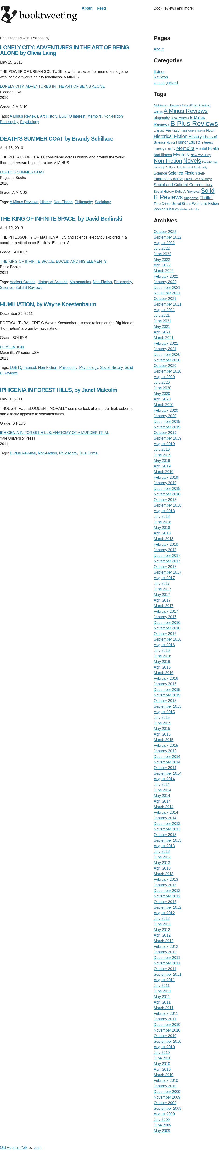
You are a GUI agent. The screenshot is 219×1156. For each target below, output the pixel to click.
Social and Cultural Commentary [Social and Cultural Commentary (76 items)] (183, 184)
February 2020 (166, 410)
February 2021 (166, 343)
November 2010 (167, 1030)
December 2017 (167, 556)
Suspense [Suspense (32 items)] (191, 198)
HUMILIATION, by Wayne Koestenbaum (48, 304)
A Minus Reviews (24, 116)
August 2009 (164, 1114)
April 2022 (162, 265)
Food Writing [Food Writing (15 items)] (188, 130)
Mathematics (80, 282)
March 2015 (164, 740)
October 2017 (165, 567)
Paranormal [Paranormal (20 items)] (209, 161)
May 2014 (162, 796)
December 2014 (167, 757)
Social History (111, 368)
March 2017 (164, 606)
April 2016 (162, 667)
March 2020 (164, 405)
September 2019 (167, 438)
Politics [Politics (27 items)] (170, 167)
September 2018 (167, 505)
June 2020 (162, 388)
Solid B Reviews (28, 287)
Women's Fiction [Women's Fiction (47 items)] (205, 203)
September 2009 (167, 1108)
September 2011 (167, 974)
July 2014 (162, 784)
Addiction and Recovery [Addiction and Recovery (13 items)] (167, 105)
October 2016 (165, 634)
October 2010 (165, 1036)
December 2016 (167, 623)
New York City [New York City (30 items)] (201, 155)
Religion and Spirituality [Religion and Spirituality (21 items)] (192, 167)
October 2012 (165, 902)
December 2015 (167, 690)
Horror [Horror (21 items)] (171, 142)
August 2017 (164, 578)
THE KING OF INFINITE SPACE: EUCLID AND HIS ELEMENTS (53, 261)
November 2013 (167, 829)
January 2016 (165, 684)
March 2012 (164, 941)
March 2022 (164, 271)
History (46, 202)
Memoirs (94, 116)
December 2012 (167, 891)
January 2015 (165, 751)
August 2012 (164, 913)
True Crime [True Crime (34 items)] (162, 203)
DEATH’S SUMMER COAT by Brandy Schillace (56, 138)
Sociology (103, 202)
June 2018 (162, 522)
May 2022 (162, 260)
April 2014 (162, 801)
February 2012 (166, 946)
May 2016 (162, 662)
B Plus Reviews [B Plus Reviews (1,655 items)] (194, 123)
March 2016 (164, 673)
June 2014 (162, 790)
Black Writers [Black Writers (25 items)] (180, 118)
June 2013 (162, 857)
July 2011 (162, 986)
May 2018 (162, 528)
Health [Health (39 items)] (211, 130)
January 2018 (165, 550)
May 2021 (162, 327)
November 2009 (167, 1097)
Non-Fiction (113, 116)
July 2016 (162, 650)
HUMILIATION (12, 347)
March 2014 (164, 807)
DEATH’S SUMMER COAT (22, 172)
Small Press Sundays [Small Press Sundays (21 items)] (198, 179)
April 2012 (162, 935)
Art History (48, 116)
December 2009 (167, 1092)
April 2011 (162, 1002)
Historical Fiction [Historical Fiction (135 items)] (170, 136)
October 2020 (165, 366)
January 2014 (165, 818)
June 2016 (162, 656)
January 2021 (165, 349)
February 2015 (166, 745)
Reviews (161, 77)
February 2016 (166, 678)
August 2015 (164, 712)
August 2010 (164, 1047)
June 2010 (162, 1058)
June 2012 (162, 924)
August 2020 (164, 377)
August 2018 (164, 511)
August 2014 (164, 779)
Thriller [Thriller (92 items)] (206, 197)
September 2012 (167, 907)
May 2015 (162, 729)
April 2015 (162, 734)
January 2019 (165, 483)
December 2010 (167, 1025)
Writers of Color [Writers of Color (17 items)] (189, 209)
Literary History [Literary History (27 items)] (164, 149)
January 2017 (165, 617)
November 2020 (167, 360)
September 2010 (167, 1041)
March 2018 (164, 539)
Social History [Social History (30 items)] (164, 191)
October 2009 (165, 1103)
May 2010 (162, 1064)
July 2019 (162, 449)
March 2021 (164, 338)
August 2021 (164, 310)
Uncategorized (166, 83)
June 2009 (162, 1125)
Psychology (29, 122)
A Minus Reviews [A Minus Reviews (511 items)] (186, 111)
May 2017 (162, 595)
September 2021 (167, 304)
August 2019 (164, 444)
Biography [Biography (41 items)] (162, 118)
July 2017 (162, 583)
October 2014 (165, 768)
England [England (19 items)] (159, 130)
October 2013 (165, 835)
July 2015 (162, 717)
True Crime (88, 453)
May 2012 (162, 930)
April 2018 (162, 533)
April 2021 (162, 332)
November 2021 (167, 293)
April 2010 (162, 1069)
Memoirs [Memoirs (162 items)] (185, 148)
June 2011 (162, 991)
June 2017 (162, 589)
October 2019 (165, 433)
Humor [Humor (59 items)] (182, 142)
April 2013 (162, 868)
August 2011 (164, 980)
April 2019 (162, 466)
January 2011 (165, 1019)
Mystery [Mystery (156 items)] (181, 154)
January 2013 (165, 885)
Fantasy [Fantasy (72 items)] (172, 130)
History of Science (53, 282)
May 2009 (162, 1131)
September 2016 (167, 639)
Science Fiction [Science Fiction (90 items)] (182, 173)
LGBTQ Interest (72, 116)
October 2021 (165, 299)
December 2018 (167, 489)
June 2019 (162, 455)
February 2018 (166, 544)
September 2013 (167, 840)
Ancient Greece (22, 282)
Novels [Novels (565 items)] (192, 160)
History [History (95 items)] (195, 136)
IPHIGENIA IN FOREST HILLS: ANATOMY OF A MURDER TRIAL (54, 433)
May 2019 (162, 461)
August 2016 (164, 645)
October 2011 (165, 969)
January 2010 (165, 1086)
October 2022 (165, 232)
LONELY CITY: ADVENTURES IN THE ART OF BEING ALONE (52, 86)
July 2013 (162, 852)
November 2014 (167, 762)
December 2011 (167, 958)
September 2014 (167, 773)
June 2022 (162, 254)
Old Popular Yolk (13, 1147)
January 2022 (165, 282)
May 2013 (162, 863)
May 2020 (162, 394)
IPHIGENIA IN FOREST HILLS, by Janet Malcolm (58, 390)
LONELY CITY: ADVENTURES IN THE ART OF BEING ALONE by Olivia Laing (64, 50)
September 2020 (167, 371)
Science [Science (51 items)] (160, 173)
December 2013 (167, 824)
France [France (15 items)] (201, 130)
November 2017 (167, 561)
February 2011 (166, 1013)
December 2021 (167, 287)
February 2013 (166, 879)
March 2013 (164, 874)
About (87, 8)
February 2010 (166, 1080)
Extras (159, 72)
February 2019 (166, 477)
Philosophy (9, 122)
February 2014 (166, 812)
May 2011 (162, 997)
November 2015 (167, 695)
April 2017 (162, 600)
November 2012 (167, 896)
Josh (37, 1147)
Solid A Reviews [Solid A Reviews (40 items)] (187, 191)
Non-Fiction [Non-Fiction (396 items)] (168, 161)
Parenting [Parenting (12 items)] (159, 167)
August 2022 (164, 243)
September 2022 (167, 237)
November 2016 (167, 628)
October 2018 (165, 500)
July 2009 (162, 1120)
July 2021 (162, 315)
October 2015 (165, 701)
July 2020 (162, 382)
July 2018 (162, 516)
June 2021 (162, 321)
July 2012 (162, 919)
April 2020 (162, 399)
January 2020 (165, 416)
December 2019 (167, 421)
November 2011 (167, 963)
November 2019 (167, 427)
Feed (101, 8)
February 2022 (166, 276)
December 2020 (167, 354)
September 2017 (167, 572)
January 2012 (165, 952)
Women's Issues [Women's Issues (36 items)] (166, 209)
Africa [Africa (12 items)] (185, 105)
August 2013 (164, 846)
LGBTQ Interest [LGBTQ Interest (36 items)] (201, 142)
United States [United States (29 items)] (181, 203)
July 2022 (162, 248)
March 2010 (164, 1075)
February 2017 (166, 611)
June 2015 (162, 723)
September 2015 (167, 706)
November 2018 (167, 494)
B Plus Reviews (23, 453)
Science (6, 287)
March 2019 (164, 472)
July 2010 (162, 1053)
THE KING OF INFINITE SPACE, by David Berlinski (61, 218)
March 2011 (164, 1008)
